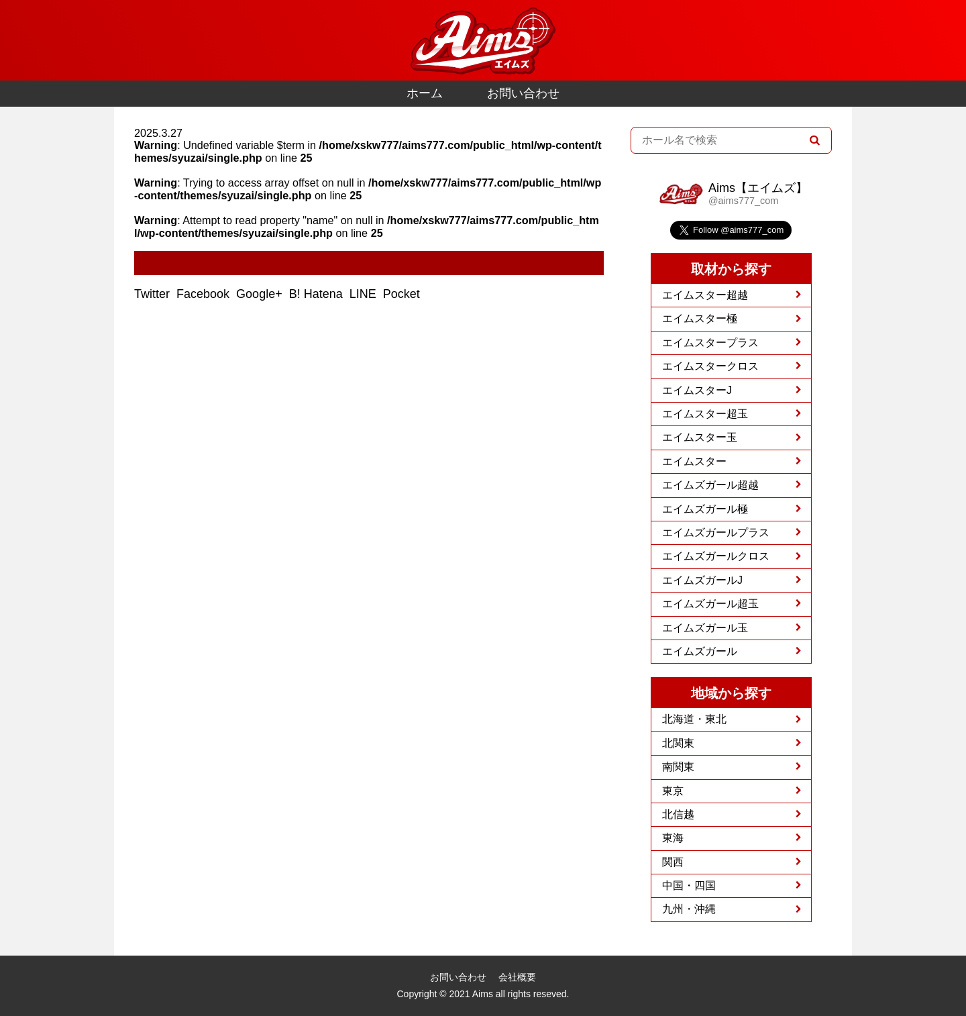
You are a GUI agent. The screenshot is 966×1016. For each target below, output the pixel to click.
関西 (673, 862)
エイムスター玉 (699, 437)
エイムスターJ (697, 390)
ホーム (425, 93)
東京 (673, 791)
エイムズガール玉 (705, 627)
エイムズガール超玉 (710, 603)
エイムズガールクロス (715, 556)
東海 (673, 838)
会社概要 (517, 977)
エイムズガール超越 (710, 485)
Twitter (153, 294)
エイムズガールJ (702, 580)
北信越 (678, 814)
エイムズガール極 (705, 509)
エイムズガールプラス (715, 532)
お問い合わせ (523, 93)
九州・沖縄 (689, 909)
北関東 (678, 743)
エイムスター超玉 (705, 413)
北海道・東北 (694, 719)
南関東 (678, 766)
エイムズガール (699, 651)
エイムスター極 (699, 318)
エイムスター (694, 461)
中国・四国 (689, 885)
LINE (365, 294)
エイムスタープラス (710, 342)
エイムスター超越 (705, 295)
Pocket (403, 294)
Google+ (261, 294)
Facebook (204, 294)
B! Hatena (317, 294)
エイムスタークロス (710, 366)
